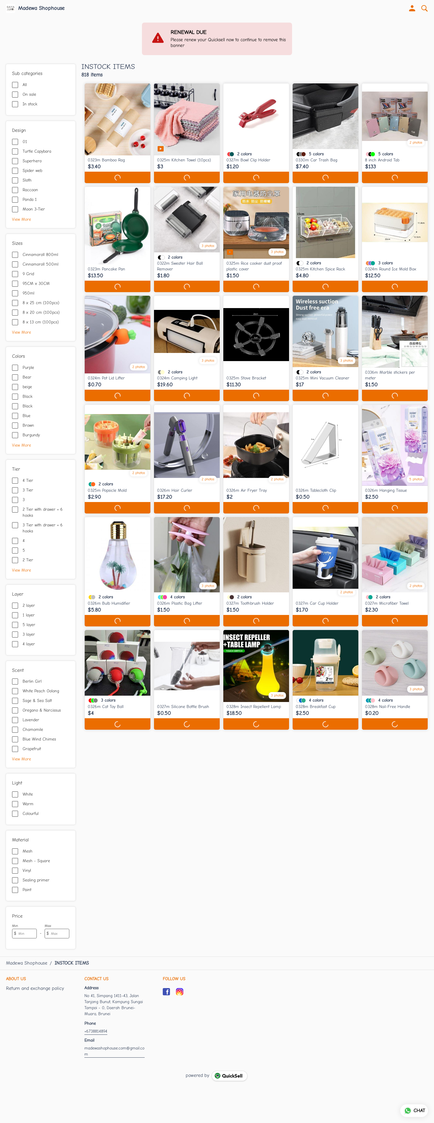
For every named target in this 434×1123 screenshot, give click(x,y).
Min (15, 926)
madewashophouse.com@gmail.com (114, 1051)
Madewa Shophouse (41, 8)
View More (21, 219)
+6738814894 (95, 1031)
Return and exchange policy (35, 988)
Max (48, 926)
